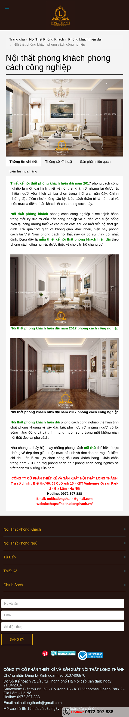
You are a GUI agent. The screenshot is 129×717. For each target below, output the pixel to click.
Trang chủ (17, 39)
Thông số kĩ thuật (58, 161)
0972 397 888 (99, 711)
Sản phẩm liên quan (95, 161)
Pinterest (45, 653)
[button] (64, 529)
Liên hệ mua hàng (23, 171)
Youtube (37, 653)
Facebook (29, 653)
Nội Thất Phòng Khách (46, 39)
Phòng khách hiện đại (84, 39)
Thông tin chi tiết (23, 161)
